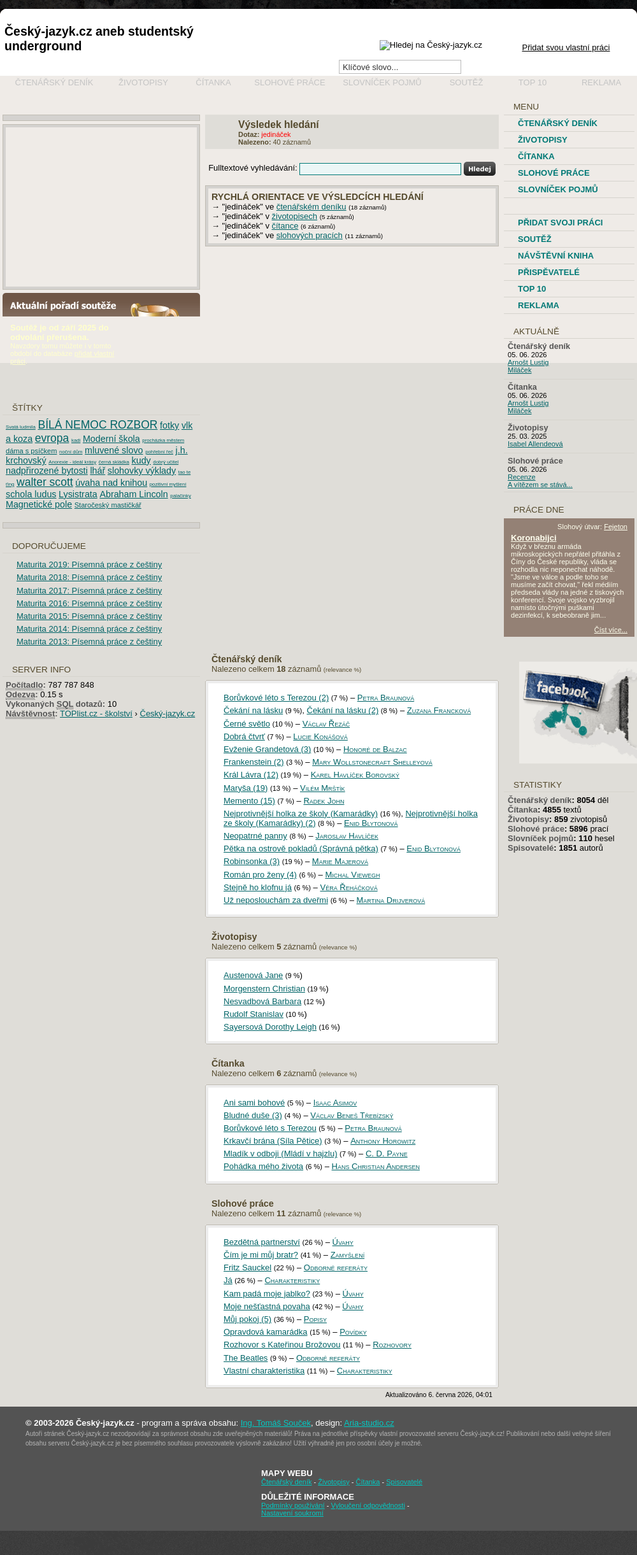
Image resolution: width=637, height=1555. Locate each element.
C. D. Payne (387, 1153)
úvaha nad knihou (111, 483)
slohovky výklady (142, 470)
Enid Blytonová (371, 823)
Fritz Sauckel (247, 1267)
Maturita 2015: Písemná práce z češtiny (89, 616)
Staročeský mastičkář (108, 505)
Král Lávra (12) (251, 774)
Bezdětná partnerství (262, 1242)
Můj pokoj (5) (247, 1319)
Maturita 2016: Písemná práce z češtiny (89, 603)
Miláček (519, 370)
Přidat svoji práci (560, 222)
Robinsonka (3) (252, 861)
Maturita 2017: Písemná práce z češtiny (89, 590)
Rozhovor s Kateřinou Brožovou (282, 1344)
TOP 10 (532, 289)
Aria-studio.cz (369, 1423)
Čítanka (213, 82)
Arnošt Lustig (528, 362)
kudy (141, 460)
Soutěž (466, 82)
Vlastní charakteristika (264, 1370)
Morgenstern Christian (264, 988)
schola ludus (31, 494)
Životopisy (143, 82)
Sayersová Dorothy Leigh (270, 1027)
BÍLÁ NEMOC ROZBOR (97, 424)
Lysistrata (78, 494)
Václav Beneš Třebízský (351, 1115)
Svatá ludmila (21, 427)
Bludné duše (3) (253, 1115)
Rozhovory (392, 1344)
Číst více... (602, 630)
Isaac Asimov (335, 1102)
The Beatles (246, 1358)
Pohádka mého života (263, 1166)
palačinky (180, 496)
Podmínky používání (293, 1505)
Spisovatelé (531, 848)
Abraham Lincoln (133, 494)
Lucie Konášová (320, 736)
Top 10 (533, 82)
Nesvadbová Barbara (262, 1001)
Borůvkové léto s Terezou (270, 1128)
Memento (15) (249, 801)
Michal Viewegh (352, 874)
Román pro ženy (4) (260, 874)
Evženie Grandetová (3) (267, 749)
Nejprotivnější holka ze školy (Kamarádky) (301, 813)
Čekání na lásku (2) (343, 710)
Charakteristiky (292, 1280)
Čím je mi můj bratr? (261, 1255)
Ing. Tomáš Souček (276, 1423)
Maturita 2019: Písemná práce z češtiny (89, 564)
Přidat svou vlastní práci (566, 48)
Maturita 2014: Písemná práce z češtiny (89, 629)
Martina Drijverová (391, 900)
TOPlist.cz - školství (96, 713)
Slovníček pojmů (382, 82)
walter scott (45, 482)
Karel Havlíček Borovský (355, 774)
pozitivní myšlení (168, 484)
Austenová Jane (253, 975)
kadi (75, 440)
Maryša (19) (246, 788)
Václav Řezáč (326, 723)
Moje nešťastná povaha (267, 1306)
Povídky (353, 1332)
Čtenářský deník (54, 82)
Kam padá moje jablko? (267, 1293)
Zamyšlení (347, 1255)
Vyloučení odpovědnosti (367, 1505)
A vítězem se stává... (540, 484)
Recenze (522, 477)
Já (228, 1280)
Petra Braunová (385, 697)
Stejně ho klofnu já (258, 887)
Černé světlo (247, 723)
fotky (169, 425)
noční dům (70, 452)
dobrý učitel (165, 462)
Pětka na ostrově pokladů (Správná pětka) (301, 848)
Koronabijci (534, 538)
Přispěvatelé (549, 272)
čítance (285, 226)
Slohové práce (289, 82)
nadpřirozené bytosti (47, 470)
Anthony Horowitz (382, 1141)
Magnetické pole (39, 504)
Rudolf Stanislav (253, 1014)
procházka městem (163, 440)
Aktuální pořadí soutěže (68, 304)
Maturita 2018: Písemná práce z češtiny (89, 577)
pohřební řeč (159, 452)
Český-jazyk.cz (168, 713)
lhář (97, 470)
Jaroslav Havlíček (346, 836)
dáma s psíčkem (31, 451)
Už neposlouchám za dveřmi (276, 900)
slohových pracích (309, 235)
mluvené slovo (114, 450)
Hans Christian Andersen (376, 1166)
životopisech (295, 216)
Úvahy (343, 1242)
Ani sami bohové (254, 1102)
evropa (52, 438)
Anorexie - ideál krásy (72, 462)
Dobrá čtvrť (244, 736)
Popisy (315, 1319)
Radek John (323, 801)
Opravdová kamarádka (266, 1332)
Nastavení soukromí (292, 1513)
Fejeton (615, 526)
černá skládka (114, 462)
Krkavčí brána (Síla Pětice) (273, 1141)
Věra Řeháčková (348, 887)
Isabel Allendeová (535, 444)
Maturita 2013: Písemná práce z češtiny (89, 641)
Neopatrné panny (255, 836)
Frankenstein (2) (254, 762)
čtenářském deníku (311, 206)
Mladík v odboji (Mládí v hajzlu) (280, 1153)
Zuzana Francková (439, 710)
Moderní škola (111, 439)
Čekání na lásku (253, 710)
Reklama (601, 82)
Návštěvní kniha (556, 255)
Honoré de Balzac (375, 749)
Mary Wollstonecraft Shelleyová (372, 762)
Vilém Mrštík (322, 788)
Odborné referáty (336, 1267)
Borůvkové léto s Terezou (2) (276, 697)
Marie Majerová (340, 861)
